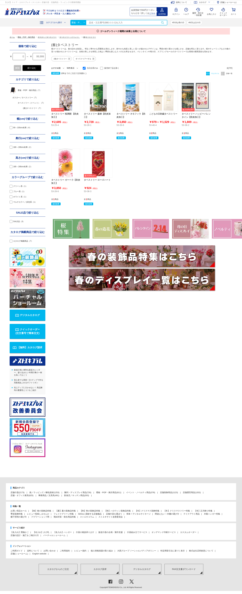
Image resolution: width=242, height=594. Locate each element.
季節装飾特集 (17, 514)
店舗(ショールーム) (19, 554)
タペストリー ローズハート (97, 180)
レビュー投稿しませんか (38, 514)
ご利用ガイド (17, 551)
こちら (152, 13)
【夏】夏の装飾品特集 (66, 511)
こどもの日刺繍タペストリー (163, 114)
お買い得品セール (19, 511)
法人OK (60, 13)
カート (233, 14)
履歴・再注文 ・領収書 (197, 14)
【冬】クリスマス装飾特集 (147, 511)
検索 (162, 22)
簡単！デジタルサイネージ (138, 514)
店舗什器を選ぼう (114, 514)
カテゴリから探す (54, 22)
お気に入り (211, 14)
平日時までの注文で (63, 10)
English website (39, 554)
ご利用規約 (65, 551)
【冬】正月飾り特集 (203, 511)
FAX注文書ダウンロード (184, 569)
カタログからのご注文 (58, 569)
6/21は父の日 (195, 22)
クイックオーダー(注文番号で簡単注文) (28, 331)
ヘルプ (186, 14)
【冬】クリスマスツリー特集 (177, 511)
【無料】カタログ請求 (29, 347)
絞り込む (31, 68)
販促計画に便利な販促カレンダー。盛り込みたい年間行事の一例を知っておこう (28, 372)
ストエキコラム (87, 517)
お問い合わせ (49, 551)
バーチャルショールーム (54, 535)
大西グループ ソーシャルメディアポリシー (136, 551)
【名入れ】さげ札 (41, 532)
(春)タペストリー (62, 58)
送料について (33, 551)
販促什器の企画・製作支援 (110, 532)
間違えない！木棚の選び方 (167, 514)
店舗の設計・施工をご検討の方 (25, 535)
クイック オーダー (223, 11)
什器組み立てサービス (137, 532)
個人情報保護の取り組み (102, 551)
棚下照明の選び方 (19, 517)
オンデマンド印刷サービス (164, 532)
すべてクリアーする (85, 58)
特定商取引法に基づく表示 (172, 551)
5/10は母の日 (178, 22)
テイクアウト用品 (191, 514)
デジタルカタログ (30, 315)
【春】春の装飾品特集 (41, 511)
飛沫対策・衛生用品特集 (65, 517)
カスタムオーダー (188, 532)
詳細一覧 (229, 73)
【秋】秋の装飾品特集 (90, 511)
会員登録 (162, 14)
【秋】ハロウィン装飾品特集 (118, 511)
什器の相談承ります (85, 532)
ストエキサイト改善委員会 (110, 517)
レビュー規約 (80, 551)
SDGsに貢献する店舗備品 (90, 514)
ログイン (176, 14)
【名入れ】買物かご (20, 532)
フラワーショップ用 (40, 517)
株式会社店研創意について (201, 551)
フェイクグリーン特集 (64, 514)
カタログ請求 (100, 569)
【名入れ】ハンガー (63, 532)
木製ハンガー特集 (212, 514)
